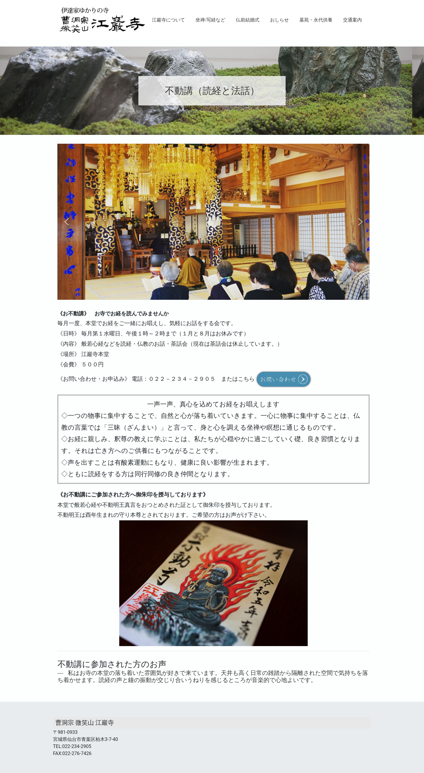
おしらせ (279, 19)
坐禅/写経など (210, 19)
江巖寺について (168, 19)
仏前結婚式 (247, 19)
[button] (66, 221)
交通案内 (352, 19)
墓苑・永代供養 (315, 19)
